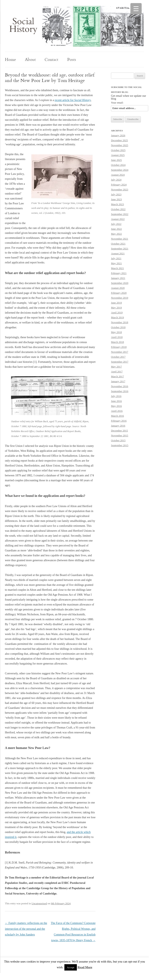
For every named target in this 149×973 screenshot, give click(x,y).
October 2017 (118, 356)
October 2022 (118, 209)
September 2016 (119, 391)
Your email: (117, 102)
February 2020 (119, 292)
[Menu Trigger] (136, 8)
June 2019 (116, 302)
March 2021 (117, 268)
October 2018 (118, 327)
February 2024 (119, 184)
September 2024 (119, 169)
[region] (74, 26)
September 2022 (119, 214)
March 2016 (117, 415)
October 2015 (118, 440)
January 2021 (118, 278)
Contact (51, 59)
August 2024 (118, 174)
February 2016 (119, 420)
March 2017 (117, 376)
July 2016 (116, 396)
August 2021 (118, 253)
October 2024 (118, 164)
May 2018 (116, 332)
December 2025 (119, 140)
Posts (71, 59)
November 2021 (119, 238)
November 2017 (119, 351)
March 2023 (117, 204)
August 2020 (118, 287)
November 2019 (119, 297)
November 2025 (119, 145)
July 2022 (116, 223)
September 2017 (119, 361)
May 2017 (116, 366)
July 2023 (116, 194)
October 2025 (118, 150)
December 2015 (119, 430)
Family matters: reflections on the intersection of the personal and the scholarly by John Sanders (26, 929)
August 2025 (118, 155)
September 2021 (119, 248)
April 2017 (117, 371)
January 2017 (118, 381)
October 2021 (118, 243)
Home (10, 59)
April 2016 (117, 410)
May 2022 (116, 233)
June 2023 (116, 199)
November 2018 (119, 322)
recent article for (73, 100)
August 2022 (118, 219)
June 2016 (116, 401)
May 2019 (116, 307)
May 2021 (116, 263)
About (30, 59)
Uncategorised (39, 903)
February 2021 (119, 273)
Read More (84, 967)
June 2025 (116, 160)
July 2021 (116, 258)
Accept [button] (70, 967)
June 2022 (116, 228)
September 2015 (119, 445)
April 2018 (117, 337)
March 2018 (117, 342)
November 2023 (119, 189)
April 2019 (117, 312)
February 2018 (119, 346)
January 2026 (118, 135)
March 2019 (117, 317)
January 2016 (118, 425)
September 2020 (119, 283)
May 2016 (116, 405)
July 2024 (116, 179)
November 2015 (119, 435)
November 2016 (119, 386)
